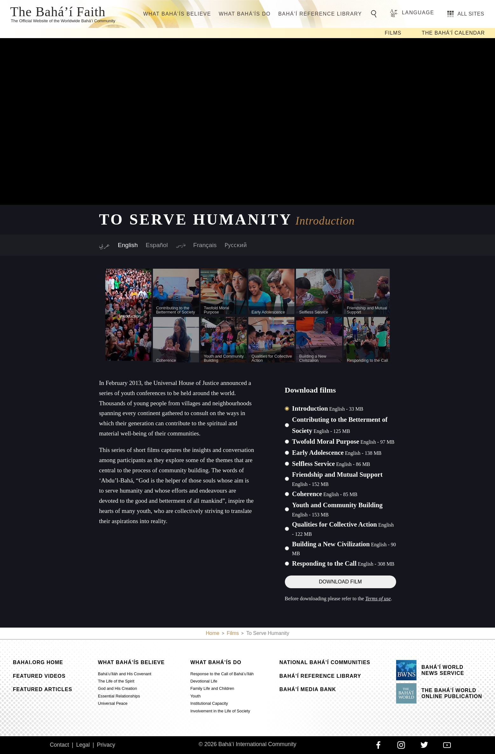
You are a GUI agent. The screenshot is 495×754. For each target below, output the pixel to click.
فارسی (180, 245)
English (128, 245)
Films (393, 33)
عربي (104, 245)
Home (212, 633)
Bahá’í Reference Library (320, 14)
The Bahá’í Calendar (453, 33)
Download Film (340, 581)
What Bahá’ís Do (245, 14)
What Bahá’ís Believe (177, 14)
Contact (59, 745)
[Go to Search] (375, 14)
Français (205, 245)
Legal (83, 745)
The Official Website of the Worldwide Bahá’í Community (63, 20)
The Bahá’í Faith (58, 11)
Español (157, 245)
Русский (235, 245)
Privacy (106, 745)
